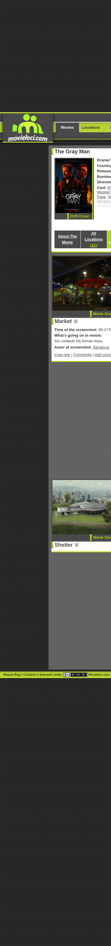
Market (63, 321)
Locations (91, 127)
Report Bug (11, 674)
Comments (82, 354)
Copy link (62, 354)
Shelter (64, 545)
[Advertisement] (55, 55)
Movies (67, 127)
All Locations (94, 239)
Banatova (101, 347)
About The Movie (67, 239)
